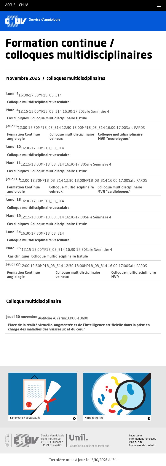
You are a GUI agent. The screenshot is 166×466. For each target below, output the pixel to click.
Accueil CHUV (16, 5)
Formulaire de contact (141, 445)
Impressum (135, 435)
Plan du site (136, 442)
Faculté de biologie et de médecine (89, 446)
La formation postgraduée (25, 418)
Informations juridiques (142, 439)
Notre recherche (94, 418)
